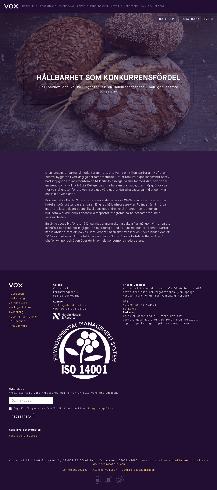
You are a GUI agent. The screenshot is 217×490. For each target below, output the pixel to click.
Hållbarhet (17, 321)
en (211, 19)
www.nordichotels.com (108, 464)
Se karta (129, 308)
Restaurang (48, 6)
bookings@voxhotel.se (69, 305)
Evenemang (66, 6)
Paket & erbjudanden (92, 6)
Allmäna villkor (104, 469)
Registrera (21, 416)
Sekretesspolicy (75, 469)
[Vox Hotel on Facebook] (108, 479)
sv (205, 19)
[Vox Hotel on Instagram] (120, 479)
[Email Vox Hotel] (97, 480)
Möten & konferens (124, 6)
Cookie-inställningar (138, 469)
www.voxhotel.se (154, 460)
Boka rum (166, 19)
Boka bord (190, 19)
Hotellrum (29, 6)
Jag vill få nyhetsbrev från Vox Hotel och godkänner (63, 408)
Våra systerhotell (23, 435)
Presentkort (18, 325)
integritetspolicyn (100, 408)
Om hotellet (18, 302)
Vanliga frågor (152, 6)
